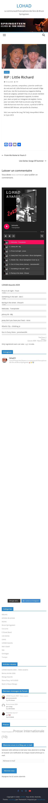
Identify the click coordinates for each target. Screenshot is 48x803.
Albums (4, 614)
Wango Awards (7, 677)
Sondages (5, 654)
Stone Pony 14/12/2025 (10, 680)
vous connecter (18, 174)
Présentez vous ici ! (12, 713)
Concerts (5, 629)
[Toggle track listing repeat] (13, 236)
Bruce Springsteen (8, 625)
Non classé (6, 646)
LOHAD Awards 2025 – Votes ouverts (15, 670)
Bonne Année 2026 (8, 673)
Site (3, 650)
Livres (4, 639)
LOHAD (24, 6)
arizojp (10, 706)
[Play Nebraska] (6, 226)
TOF (17, 82)
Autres (7, 72)
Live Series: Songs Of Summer (32, 161)
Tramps (4, 657)
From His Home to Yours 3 (14, 155)
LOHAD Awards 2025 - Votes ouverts (17, 696)
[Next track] (9, 236)
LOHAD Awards (7, 643)
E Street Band (7, 632)
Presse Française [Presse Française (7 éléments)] (7, 732)
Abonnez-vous (9, 771)
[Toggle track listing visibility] (42, 236)
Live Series (5, 636)
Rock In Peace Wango (9, 684)
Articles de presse (8, 618)
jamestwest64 (12, 698)
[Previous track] (5, 236)
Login (27, 344)
